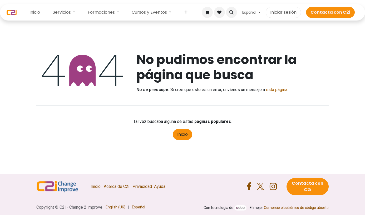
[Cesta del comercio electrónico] (207, 12)
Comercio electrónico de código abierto (296, 208)
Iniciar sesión (283, 12)
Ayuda (159, 186)
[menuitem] (34, 12)
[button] (231, 12)
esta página (276, 89)
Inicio (182, 134)
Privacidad (142, 186)
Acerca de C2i (116, 186)
